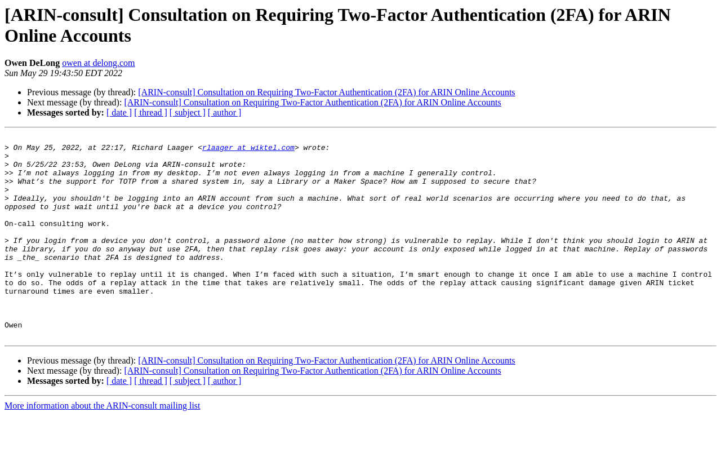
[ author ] (225, 112)
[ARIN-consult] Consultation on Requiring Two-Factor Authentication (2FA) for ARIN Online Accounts (326, 92)
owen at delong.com (98, 63)
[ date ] (119, 112)
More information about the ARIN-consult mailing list (103, 446)
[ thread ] (150, 112)
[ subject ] (188, 112)
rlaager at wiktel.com (248, 150)
